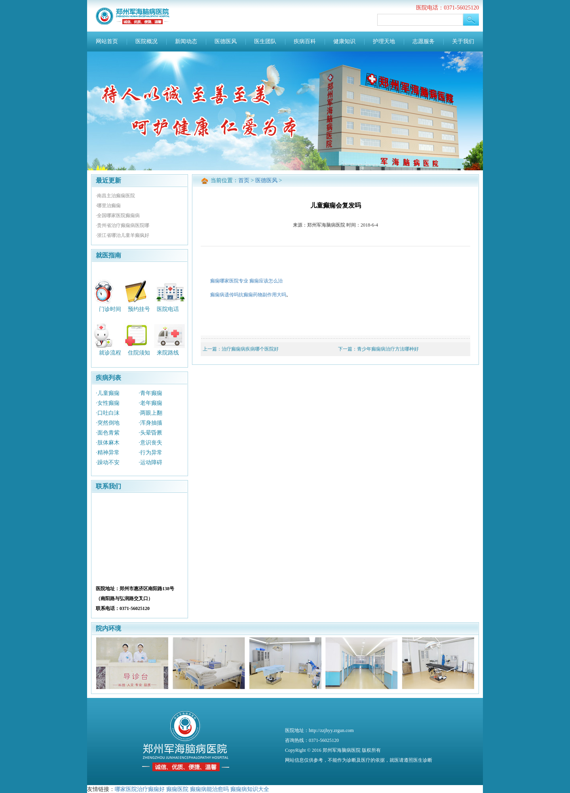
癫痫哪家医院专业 (229, 281)
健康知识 (344, 41)
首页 (243, 180)
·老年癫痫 (150, 403)
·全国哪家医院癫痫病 (118, 215)
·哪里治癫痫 (108, 205)
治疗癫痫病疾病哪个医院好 (250, 349)
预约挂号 (139, 308)
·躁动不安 (108, 462)
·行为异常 (150, 453)
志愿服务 (423, 41)
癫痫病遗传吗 (224, 294)
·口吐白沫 (108, 413)
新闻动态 (186, 41)
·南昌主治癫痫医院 (115, 195)
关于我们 (463, 41)
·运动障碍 (150, 462)
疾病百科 (305, 41)
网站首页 (107, 41)
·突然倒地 (108, 423)
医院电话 (168, 308)
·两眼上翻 (150, 413)
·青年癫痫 (150, 393)
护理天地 (384, 41)
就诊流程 (110, 353)
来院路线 (168, 353)
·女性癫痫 (108, 403)
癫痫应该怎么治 (266, 281)
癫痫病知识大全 (249, 789)
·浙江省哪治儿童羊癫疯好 (122, 235)
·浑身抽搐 (150, 423)
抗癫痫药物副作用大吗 (262, 294)
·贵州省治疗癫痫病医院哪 (122, 225)
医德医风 (226, 41)
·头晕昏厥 (150, 433)
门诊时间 (110, 308)
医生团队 (265, 41)
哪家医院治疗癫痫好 (140, 789)
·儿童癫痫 (108, 393)
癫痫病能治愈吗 (209, 789)
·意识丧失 (150, 443)
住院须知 (139, 353)
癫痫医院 (177, 789)
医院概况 (146, 41)
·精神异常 (108, 453)
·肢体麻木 (108, 443)
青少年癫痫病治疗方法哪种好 (388, 349)
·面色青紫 (108, 433)
